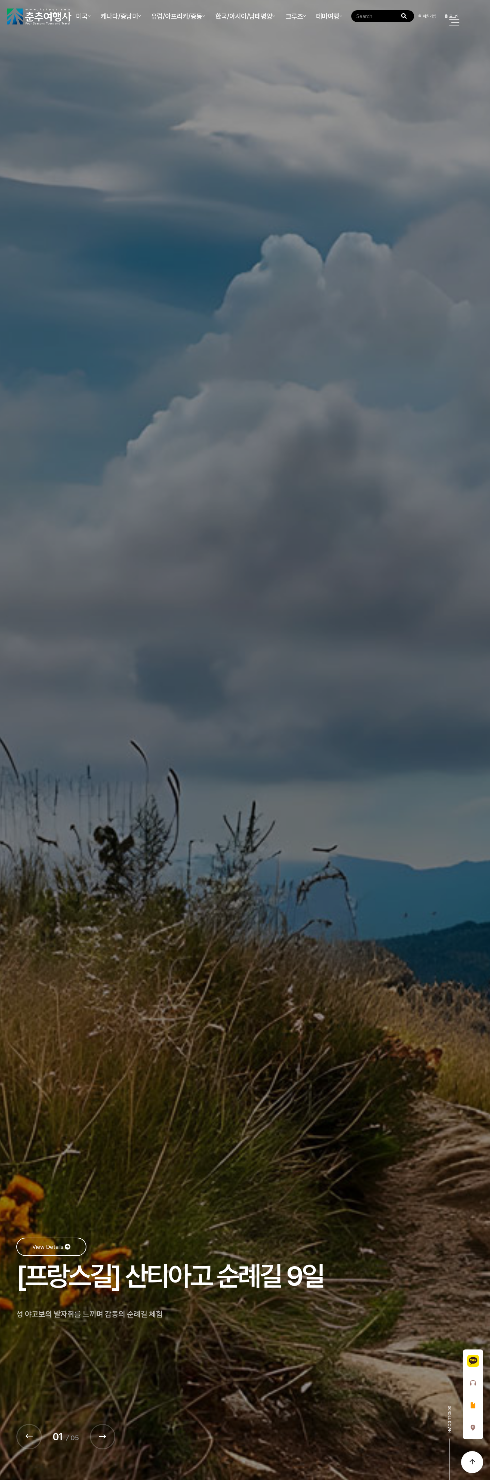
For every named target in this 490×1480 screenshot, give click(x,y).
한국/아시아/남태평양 (243, 16)
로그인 (451, 16)
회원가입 (427, 16)
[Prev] (29, 1436)
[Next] (102, 1436)
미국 (81, 16)
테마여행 (327, 16)
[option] (245, 740)
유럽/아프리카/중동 (176, 16)
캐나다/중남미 (119, 16)
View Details (51, 1246)
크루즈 (294, 16)
